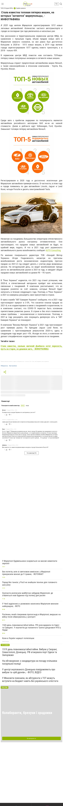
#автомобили (13, 366)
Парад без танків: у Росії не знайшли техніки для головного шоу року (29, 583)
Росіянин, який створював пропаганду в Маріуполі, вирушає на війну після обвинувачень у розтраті (31, 615)
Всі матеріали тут (31, 738)
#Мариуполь (4, 366)
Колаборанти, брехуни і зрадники (27, 713)
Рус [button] (56, 4)
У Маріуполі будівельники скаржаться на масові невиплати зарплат (29, 562)
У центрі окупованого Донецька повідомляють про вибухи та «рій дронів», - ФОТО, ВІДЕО (28, 671)
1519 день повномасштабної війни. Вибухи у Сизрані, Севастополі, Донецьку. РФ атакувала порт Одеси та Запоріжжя (29, 652)
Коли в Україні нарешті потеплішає (18, 638)
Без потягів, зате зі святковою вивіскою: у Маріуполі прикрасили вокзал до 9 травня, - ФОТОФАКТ (26, 572)
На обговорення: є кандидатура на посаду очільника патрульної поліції (29, 662)
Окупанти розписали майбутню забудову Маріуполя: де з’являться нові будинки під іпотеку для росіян (27, 594)
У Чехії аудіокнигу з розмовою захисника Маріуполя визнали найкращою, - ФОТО (30, 604)
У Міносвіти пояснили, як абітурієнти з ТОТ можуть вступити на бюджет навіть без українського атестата (30, 679)
